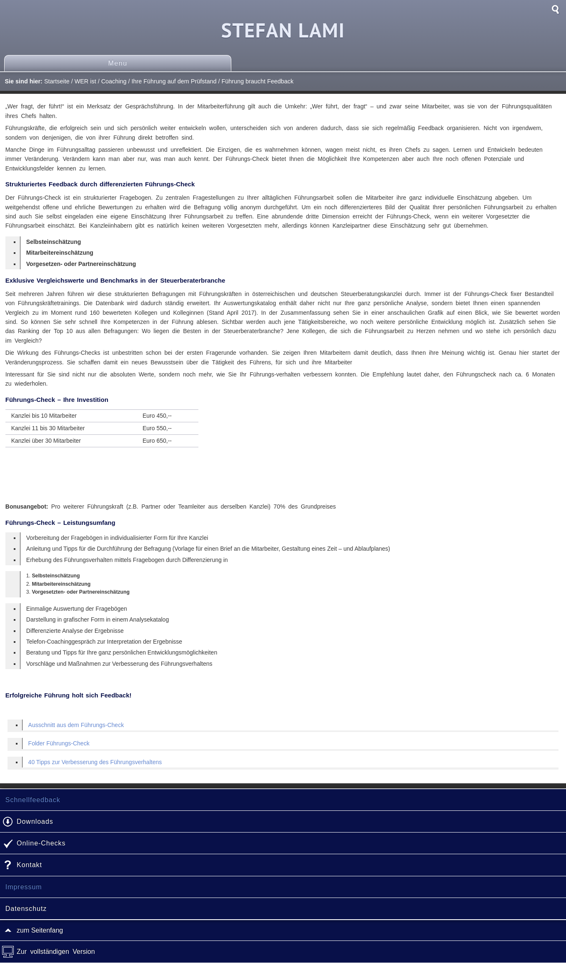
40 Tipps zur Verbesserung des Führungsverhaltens (95, 762)
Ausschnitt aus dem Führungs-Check (76, 725)
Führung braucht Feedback (257, 81)
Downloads (35, 821)
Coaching (114, 81)
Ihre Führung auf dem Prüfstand (173, 81)
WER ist (85, 81)
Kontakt (29, 864)
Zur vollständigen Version (56, 951)
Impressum (23, 886)
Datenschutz (26, 908)
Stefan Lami (283, 30)
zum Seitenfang (40, 930)
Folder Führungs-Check (59, 743)
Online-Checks (41, 843)
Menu (117, 63)
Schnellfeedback (32, 799)
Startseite (57, 81)
